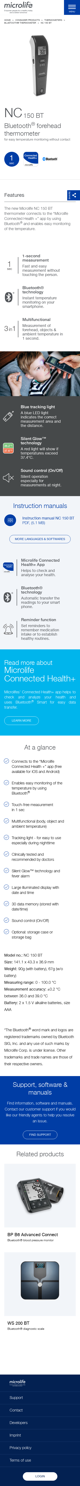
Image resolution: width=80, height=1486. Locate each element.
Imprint (15, 1435)
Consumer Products (27, 20)
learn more (21, 720)
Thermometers (53, 20)
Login (40, 1476)
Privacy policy (20, 1448)
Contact (16, 1410)
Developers (19, 1423)
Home (7, 20)
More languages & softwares (40, 539)
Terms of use (20, 1460)
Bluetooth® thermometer (20, 23)
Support (16, 1398)
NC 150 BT (46, 23)
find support (40, 1134)
